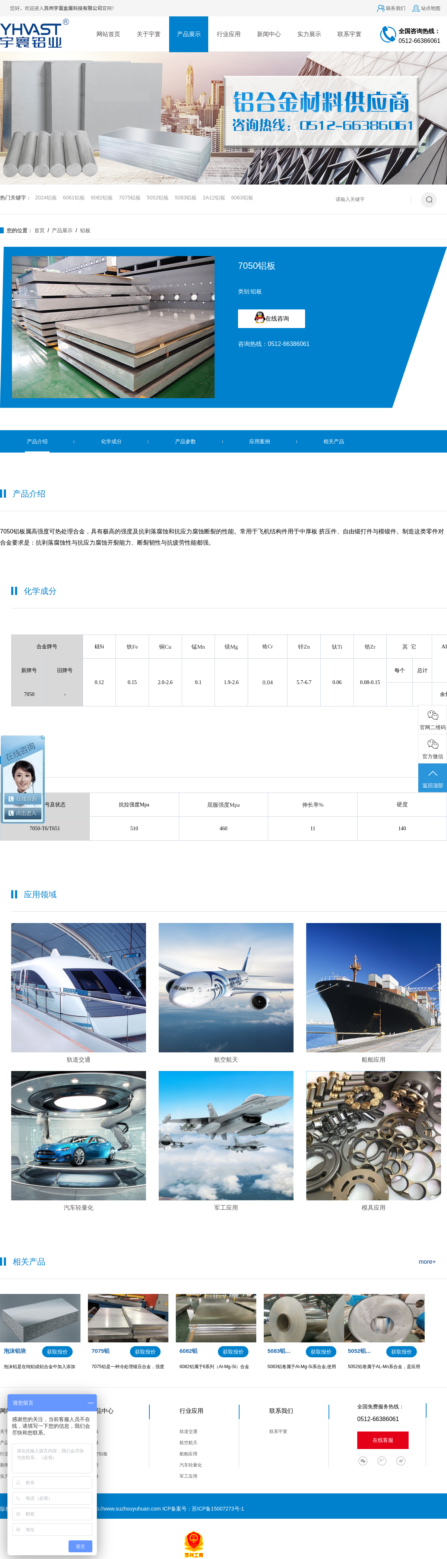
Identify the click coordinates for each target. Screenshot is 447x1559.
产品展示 (189, 34)
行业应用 (229, 34)
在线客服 (382, 1440)
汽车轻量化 (191, 1465)
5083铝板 (186, 198)
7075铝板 (130, 198)
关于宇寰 (149, 34)
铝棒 (94, 1442)
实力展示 (309, 34)
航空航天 (188, 1442)
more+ (427, 1262)
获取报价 (57, 1352)
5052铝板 (158, 198)
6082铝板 (102, 198)
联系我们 (395, 8)
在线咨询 (271, 317)
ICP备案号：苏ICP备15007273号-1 (203, 1509)
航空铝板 (99, 1453)
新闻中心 (269, 34)
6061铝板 (74, 198)
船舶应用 (188, 1453)
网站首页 (108, 34)
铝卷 (94, 1476)
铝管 (94, 1465)
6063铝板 (242, 198)
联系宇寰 (349, 34)
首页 (39, 230)
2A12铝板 (214, 198)
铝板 (85, 230)
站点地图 (430, 8)
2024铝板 (46, 198)
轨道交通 (188, 1431)
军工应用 (188, 1476)
